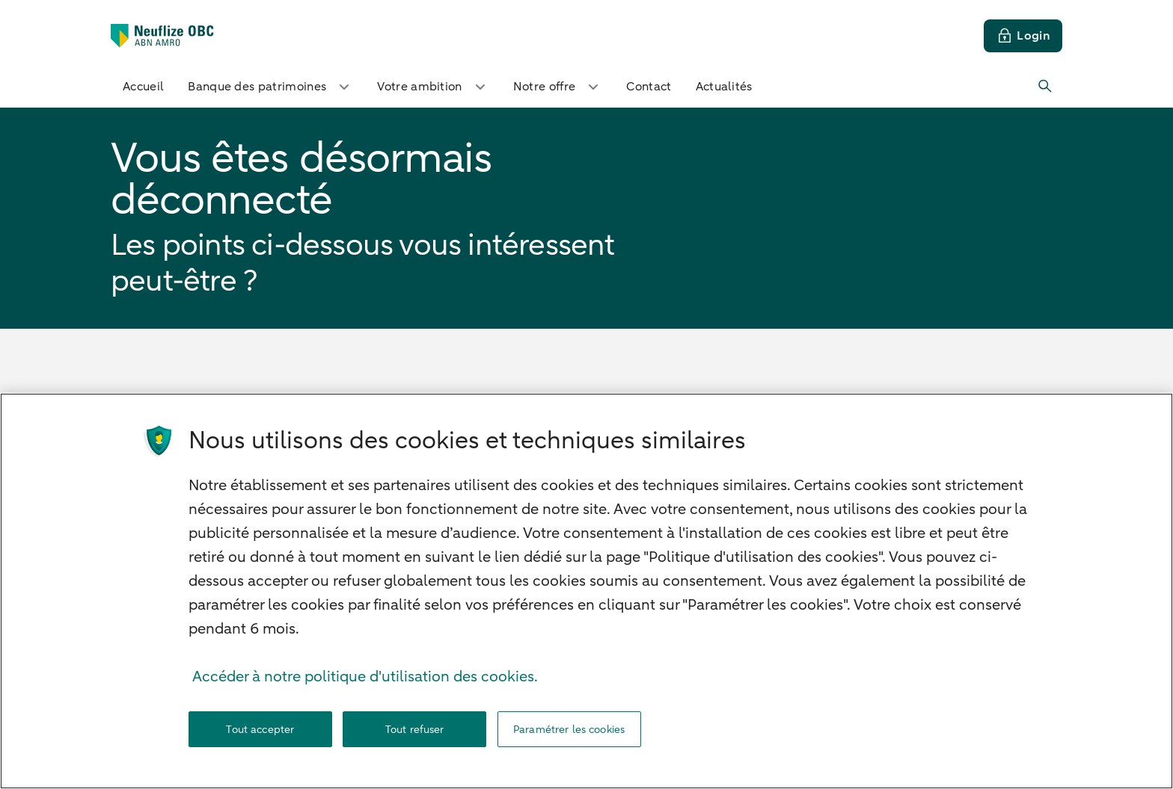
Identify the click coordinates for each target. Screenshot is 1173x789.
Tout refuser (414, 730)
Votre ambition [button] (433, 87)
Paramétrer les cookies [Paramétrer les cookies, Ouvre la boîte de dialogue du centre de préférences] (569, 730)
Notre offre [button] (558, 87)
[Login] (1023, 35)
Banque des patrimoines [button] (270, 87)
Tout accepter (260, 730)
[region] (586, 591)
